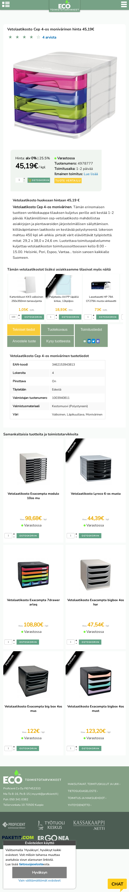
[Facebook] (98, 341)
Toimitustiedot (91, 329)
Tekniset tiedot (24, 329)
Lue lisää (91, 174)
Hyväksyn (39, 872)
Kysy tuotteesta (58, 341)
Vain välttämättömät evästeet (39, 880)
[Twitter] (93, 341)
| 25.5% (38, 158)
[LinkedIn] (89, 341)
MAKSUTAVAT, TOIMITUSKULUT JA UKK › (94, 784)
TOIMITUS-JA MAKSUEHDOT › (87, 798)
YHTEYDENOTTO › (79, 805)
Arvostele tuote (24, 341)
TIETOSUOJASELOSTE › (83, 791)
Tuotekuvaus (57, 329)
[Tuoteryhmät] (6, 6)
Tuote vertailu (68, 180)
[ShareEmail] (84, 341)
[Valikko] (124, 6)
